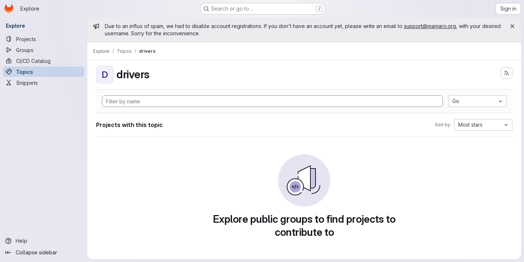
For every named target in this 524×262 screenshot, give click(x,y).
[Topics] (43, 72)
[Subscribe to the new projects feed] (506, 73)
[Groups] (43, 50)
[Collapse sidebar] (43, 252)
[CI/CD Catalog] (43, 61)
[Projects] (43, 39)
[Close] (512, 26)
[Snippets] (43, 83)
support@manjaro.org (430, 26)
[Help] (43, 241)
